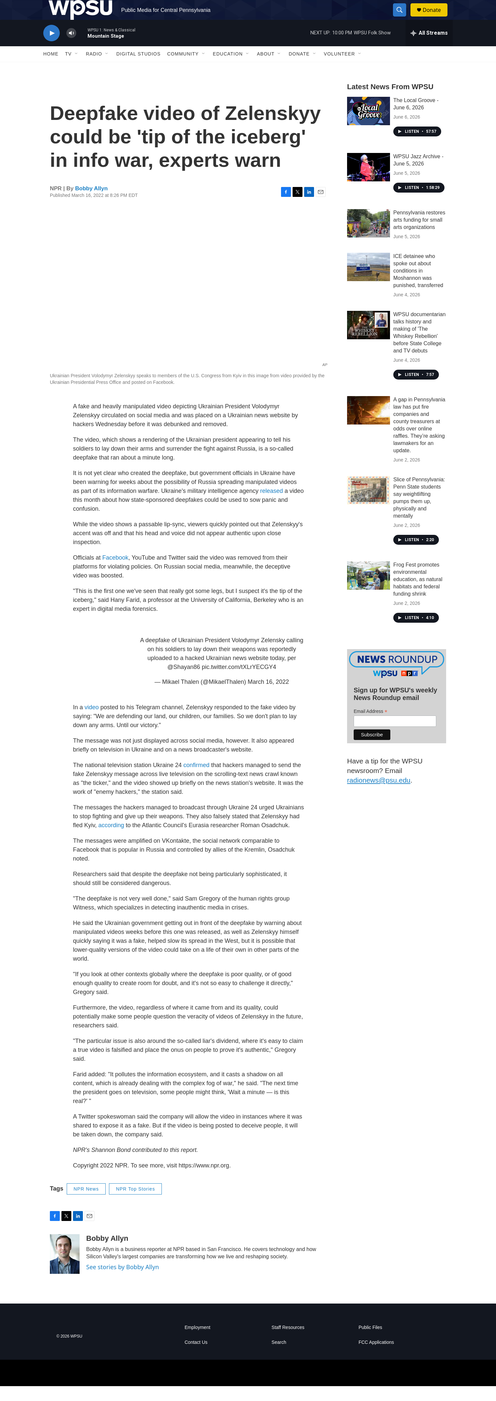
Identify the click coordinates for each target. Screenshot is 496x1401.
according (111, 840)
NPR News (86, 1203)
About (265, 68)
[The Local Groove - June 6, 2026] (368, 126)
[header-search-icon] (402, 17)
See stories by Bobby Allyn (122, 1282)
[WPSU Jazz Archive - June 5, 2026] (368, 182)
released (271, 505)
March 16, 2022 (268, 696)
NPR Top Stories (135, 1203)
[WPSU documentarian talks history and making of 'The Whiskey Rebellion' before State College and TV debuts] (368, 340)
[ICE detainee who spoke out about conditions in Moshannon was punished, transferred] (368, 282)
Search (278, 1357)
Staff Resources (287, 1342)
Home (50, 68)
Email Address (370, 726)
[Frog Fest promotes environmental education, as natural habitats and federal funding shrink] (368, 590)
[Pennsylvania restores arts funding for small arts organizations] (368, 238)
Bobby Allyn (91, 203)
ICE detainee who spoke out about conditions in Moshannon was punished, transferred (418, 285)
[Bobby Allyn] (65, 1269)
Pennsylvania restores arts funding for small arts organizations (419, 235)
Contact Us (196, 1357)
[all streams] (429, 48)
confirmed (196, 780)
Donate (436, 17)
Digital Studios (138, 68)
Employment (197, 1342)
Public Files (370, 1342)
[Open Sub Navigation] (76, 68)
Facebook (115, 572)
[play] (51, 48)
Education (228, 68)
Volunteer (339, 68)
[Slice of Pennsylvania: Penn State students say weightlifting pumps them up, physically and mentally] (368, 505)
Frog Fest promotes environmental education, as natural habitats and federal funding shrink (418, 594)
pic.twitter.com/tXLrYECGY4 (239, 682)
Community (182, 68)
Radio (94, 68)
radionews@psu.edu (378, 795)
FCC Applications (376, 1357)
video (92, 722)
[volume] (71, 48)
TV (68, 68)
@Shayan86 (183, 682)
